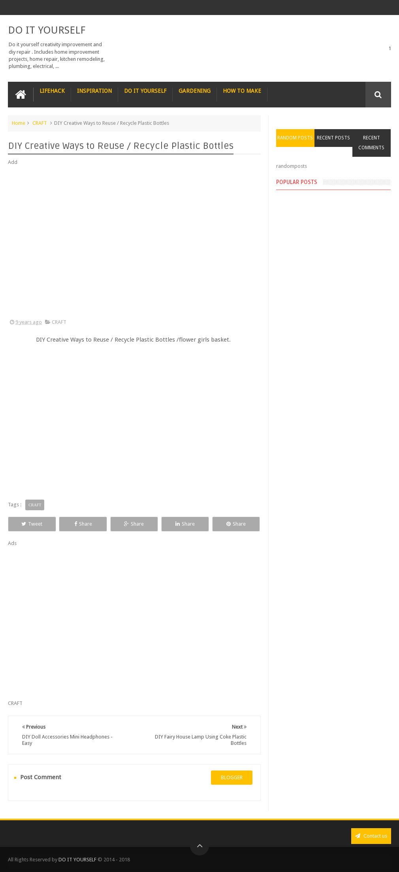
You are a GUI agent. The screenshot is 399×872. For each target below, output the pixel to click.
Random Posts (295, 138)
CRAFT (39, 123)
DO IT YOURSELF (46, 30)
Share (83, 524)
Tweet (31, 524)
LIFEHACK (52, 91)
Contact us (371, 836)
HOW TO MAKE (242, 91)
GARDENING (195, 91)
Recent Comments (371, 142)
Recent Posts (333, 138)
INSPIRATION (94, 91)
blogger (232, 777)
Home (18, 123)
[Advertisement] (134, 242)
